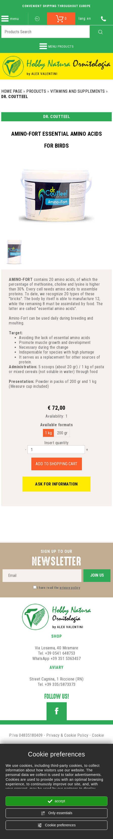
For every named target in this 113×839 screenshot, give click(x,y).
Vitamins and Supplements (77, 91)
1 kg (48, 433)
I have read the (58, 588)
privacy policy (70, 588)
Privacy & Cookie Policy (67, 735)
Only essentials (56, 813)
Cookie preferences (56, 825)
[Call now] (103, 18)
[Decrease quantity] (25, 449)
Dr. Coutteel (14, 96)
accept (56, 801)
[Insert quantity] (56, 449)
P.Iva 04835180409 (26, 735)
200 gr (62, 433)
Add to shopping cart (56, 463)
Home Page (11, 91)
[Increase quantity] (87, 449)
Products (36, 91)
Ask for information (56, 484)
